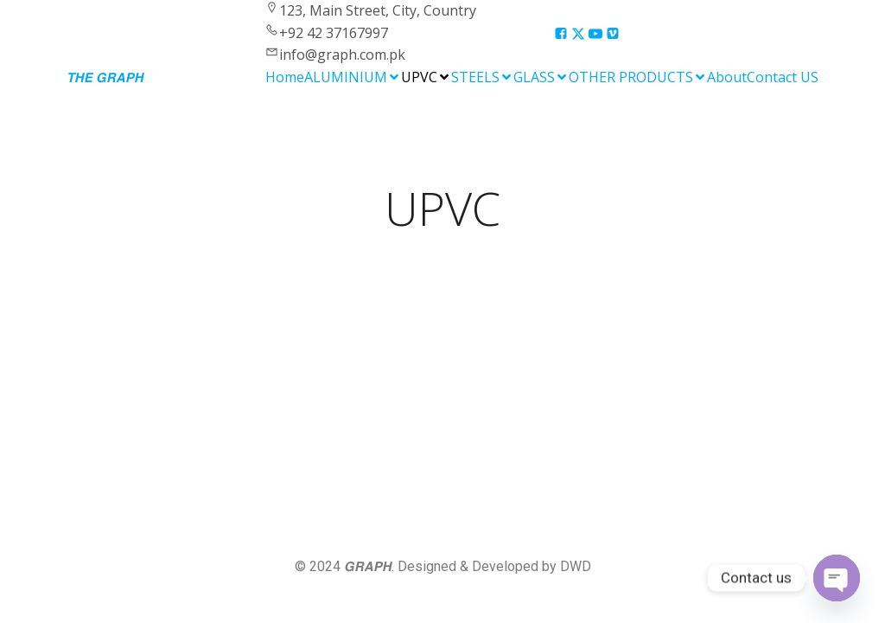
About (727, 77)
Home (284, 77)
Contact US (782, 77)
